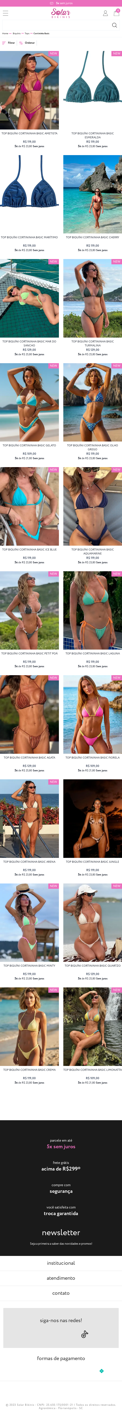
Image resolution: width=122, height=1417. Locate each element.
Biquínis (17, 33)
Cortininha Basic (41, 33)
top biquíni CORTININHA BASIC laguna (93, 654)
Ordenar (27, 43)
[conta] (105, 13)
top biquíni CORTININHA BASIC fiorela (93, 758)
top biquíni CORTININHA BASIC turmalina (92, 344)
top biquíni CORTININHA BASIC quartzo (93, 966)
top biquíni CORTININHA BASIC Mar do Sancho (29, 344)
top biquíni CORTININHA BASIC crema (29, 1070)
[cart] (116, 13)
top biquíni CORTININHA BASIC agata (29, 758)
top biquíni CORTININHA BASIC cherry (92, 237)
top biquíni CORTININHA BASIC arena (29, 862)
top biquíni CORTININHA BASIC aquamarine (92, 552)
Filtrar (8, 43)
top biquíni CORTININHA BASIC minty (29, 966)
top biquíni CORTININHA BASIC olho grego (92, 447)
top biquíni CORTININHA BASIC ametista (29, 133)
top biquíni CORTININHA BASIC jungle (92, 862)
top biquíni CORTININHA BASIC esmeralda (92, 135)
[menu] (5, 13)
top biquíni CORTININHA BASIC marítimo (29, 237)
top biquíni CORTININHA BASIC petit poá (29, 654)
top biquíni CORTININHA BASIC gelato (29, 445)
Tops (27, 33)
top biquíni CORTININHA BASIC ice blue (29, 550)
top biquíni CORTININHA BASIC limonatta (92, 1070)
